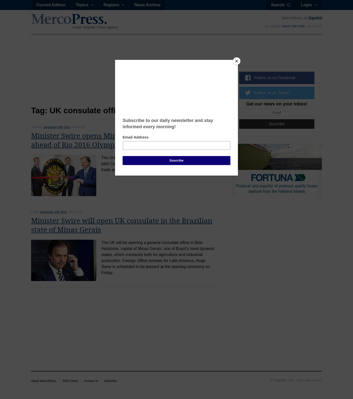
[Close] (236, 61)
